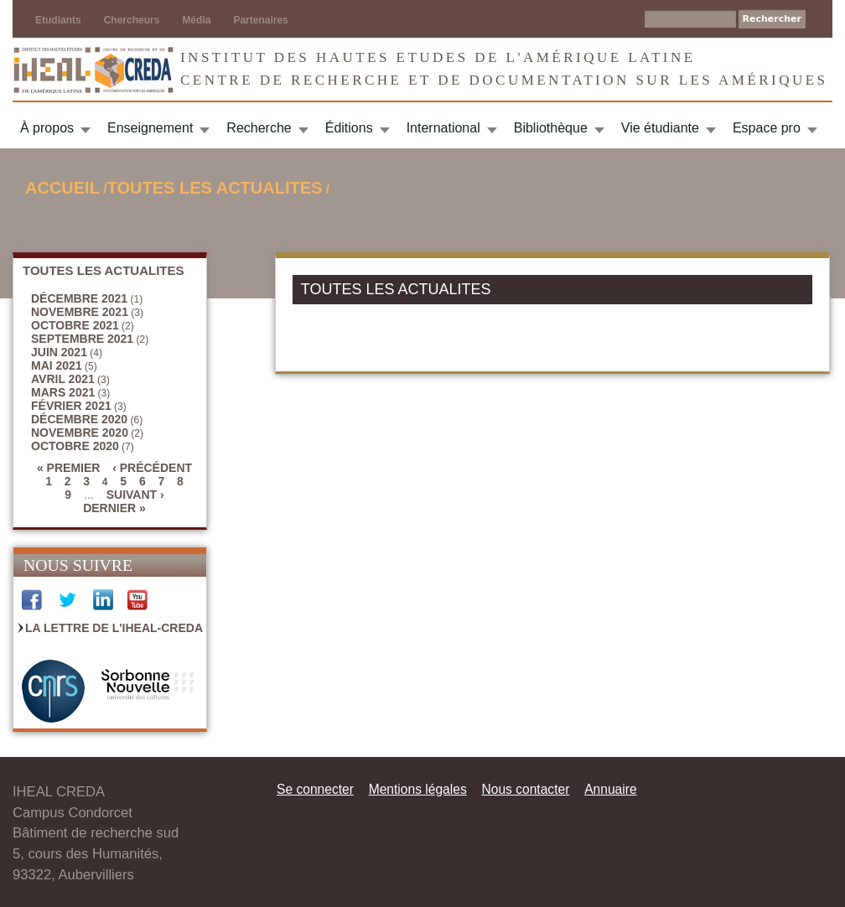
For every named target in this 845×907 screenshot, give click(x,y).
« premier (68, 467)
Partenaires (260, 20)
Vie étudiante (660, 128)
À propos (47, 128)
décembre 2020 (79, 419)
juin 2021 (59, 352)
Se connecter (315, 789)
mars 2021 (63, 392)
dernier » (114, 508)
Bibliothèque (551, 128)
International (443, 128)
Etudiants (58, 20)
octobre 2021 (75, 325)
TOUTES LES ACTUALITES (215, 188)
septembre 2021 (82, 338)
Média (196, 20)
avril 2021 (63, 379)
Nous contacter (525, 789)
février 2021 (71, 405)
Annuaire (610, 789)
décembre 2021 (79, 298)
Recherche (258, 128)
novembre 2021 (79, 312)
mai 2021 (56, 365)
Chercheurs (132, 20)
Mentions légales (418, 789)
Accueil (62, 188)
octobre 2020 (75, 446)
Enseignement (150, 128)
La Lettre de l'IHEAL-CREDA (114, 628)
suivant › (135, 494)
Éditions (349, 128)
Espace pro (767, 128)
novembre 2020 (79, 432)
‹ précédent (152, 467)
